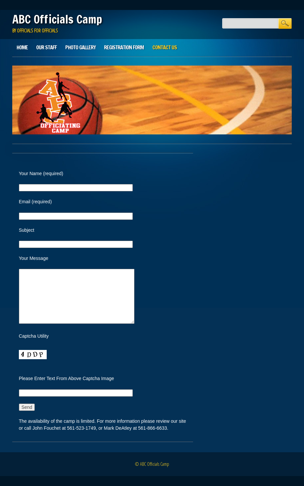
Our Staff (46, 47)
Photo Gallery (80, 47)
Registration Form (124, 47)
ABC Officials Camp (57, 19)
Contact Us (164, 47)
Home (22, 47)
